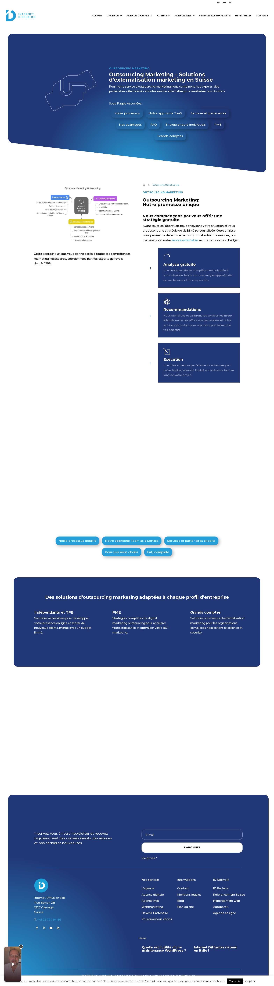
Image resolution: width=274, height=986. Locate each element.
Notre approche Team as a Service (131, 534)
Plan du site (185, 907)
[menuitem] (218, 3)
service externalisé (185, 234)
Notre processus (127, 107)
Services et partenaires (208, 107)
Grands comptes (170, 130)
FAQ (153, 118)
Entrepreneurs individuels (185, 118)
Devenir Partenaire (155, 913)
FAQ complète (158, 546)
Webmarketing (152, 907)
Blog (180, 900)
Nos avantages (130, 118)
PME (217, 118)
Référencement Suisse (229, 894)
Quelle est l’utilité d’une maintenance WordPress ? (216, 948)
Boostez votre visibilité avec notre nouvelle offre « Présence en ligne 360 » (163, 950)
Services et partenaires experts (191, 534)
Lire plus (249, 981)
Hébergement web (226, 900)
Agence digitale (153, 894)
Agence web (150, 900)
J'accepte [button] (235, 981)
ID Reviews (221, 888)
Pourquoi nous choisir (121, 546)
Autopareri (220, 907)
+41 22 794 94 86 (49, 919)
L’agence (148, 888)
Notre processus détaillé (77, 534)
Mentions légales (189, 894)
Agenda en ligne (224, 913)
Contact (183, 888)
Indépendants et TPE (53, 606)
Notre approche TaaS (165, 107)
